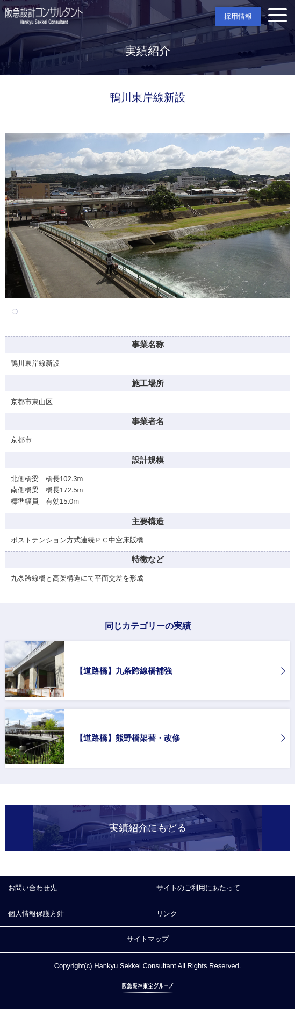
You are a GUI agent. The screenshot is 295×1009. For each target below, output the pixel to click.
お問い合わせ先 (32, 888)
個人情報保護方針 (36, 914)
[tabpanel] (147, 215)
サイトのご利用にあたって (198, 888)
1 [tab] (15, 311)
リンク (166, 914)
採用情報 (238, 16)
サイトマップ (148, 939)
